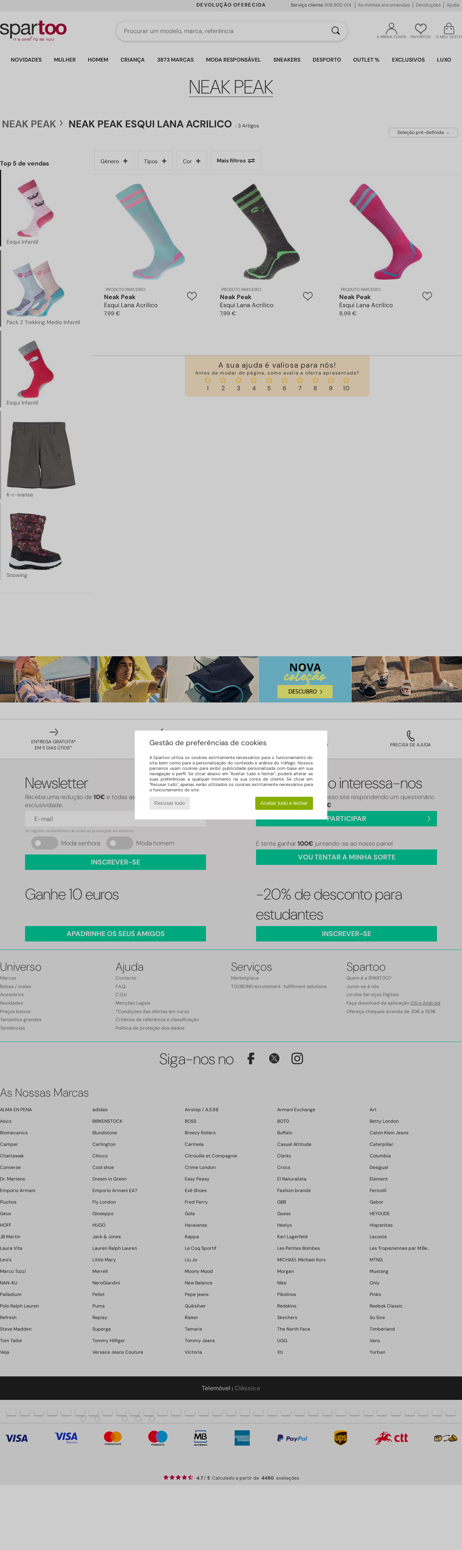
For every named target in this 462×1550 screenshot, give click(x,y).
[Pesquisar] (335, 31)
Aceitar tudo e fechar (284, 803)
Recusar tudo (169, 803)
